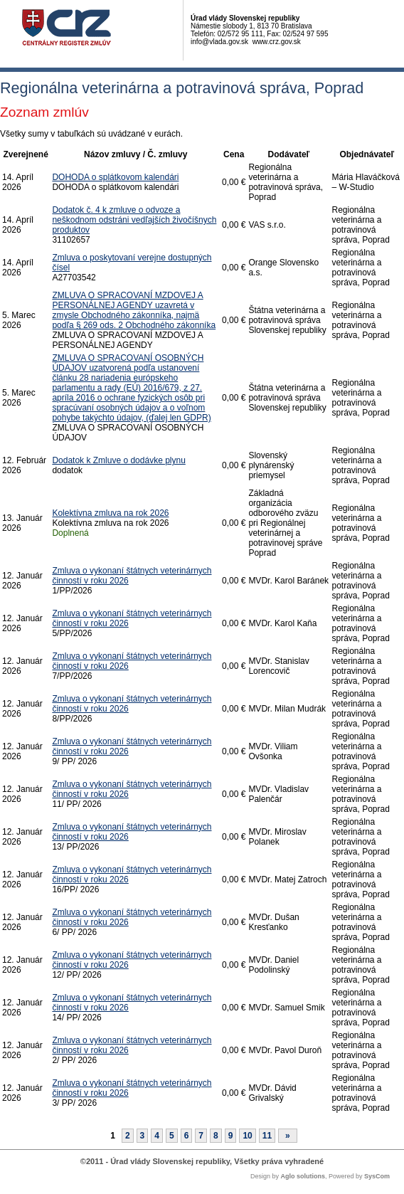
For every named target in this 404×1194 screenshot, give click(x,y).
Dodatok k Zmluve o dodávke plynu (118, 460)
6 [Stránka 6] (186, 1136)
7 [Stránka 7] (200, 1136)
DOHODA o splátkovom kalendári (115, 177)
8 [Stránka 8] (215, 1136)
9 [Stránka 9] (230, 1136)
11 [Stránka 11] (267, 1136)
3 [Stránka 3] (142, 1136)
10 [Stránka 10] (247, 1136)
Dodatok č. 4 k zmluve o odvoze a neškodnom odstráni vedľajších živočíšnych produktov (134, 220)
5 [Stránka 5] (171, 1136)
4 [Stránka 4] (156, 1136)
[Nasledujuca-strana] (287, 1136)
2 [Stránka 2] (127, 1136)
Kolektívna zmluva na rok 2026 (110, 513)
